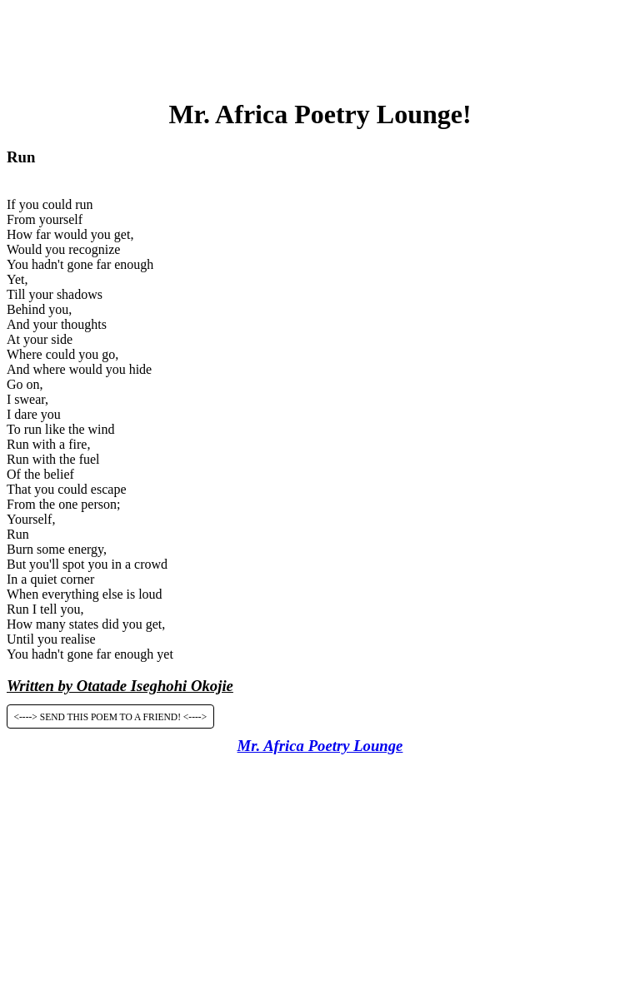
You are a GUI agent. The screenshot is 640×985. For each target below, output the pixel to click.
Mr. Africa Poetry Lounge (320, 745)
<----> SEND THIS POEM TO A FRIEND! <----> (111, 716)
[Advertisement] (320, 44)
